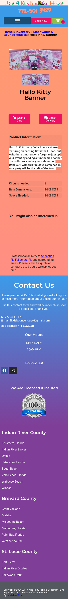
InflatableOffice (14, 595)
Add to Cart (19, 119)
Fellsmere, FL (23, 259)
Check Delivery (50, 119)
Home (8, 32)
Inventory (23, 32)
